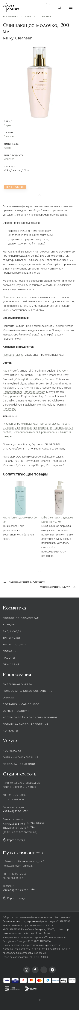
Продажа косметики (19, 764)
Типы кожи (11, 637)
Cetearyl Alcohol (24, 379)
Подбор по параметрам (21, 618)
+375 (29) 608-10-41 (15, 823)
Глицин (64, 423)
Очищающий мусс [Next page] (58, 587)
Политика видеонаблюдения (26, 724)
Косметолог (12, 750)
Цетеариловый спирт (25, 432)
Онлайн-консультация (20, 757)
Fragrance (10, 408)
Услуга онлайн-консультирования (30, 717)
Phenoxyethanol (12, 391)
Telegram (40, 823)
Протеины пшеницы (15, 297)
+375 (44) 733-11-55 (15, 811)
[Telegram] (52, 969)
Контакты (10, 730)
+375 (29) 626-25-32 (15, 827)
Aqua (6, 370)
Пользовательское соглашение (27, 690)
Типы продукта (15, 644)
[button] (59, 7)
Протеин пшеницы (26, 423)
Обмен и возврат (16, 710)
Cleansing (9, 136)
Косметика (11, 16)
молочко (9, 159)
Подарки (10, 651)
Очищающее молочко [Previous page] (24, 582)
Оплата (8, 697)
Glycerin (64, 370)
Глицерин (8, 423)
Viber (33, 823)
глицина (23, 264)
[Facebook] (35, 969)
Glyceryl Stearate (45, 379)
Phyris (46, 16)
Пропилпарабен (49, 432)
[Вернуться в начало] (11, 7)
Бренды (30, 16)
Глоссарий (11, 664)
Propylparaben (11, 396)
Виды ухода (12, 631)
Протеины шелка (13, 354)
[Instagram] (26, 969)
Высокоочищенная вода (17, 427)
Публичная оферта (17, 684)
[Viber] (43, 969)
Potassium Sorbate (34, 391)
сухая (7, 147)
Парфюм (59, 427)
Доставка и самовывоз (21, 704)
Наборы (9, 657)
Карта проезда (14, 840)
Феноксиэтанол (43, 427)
